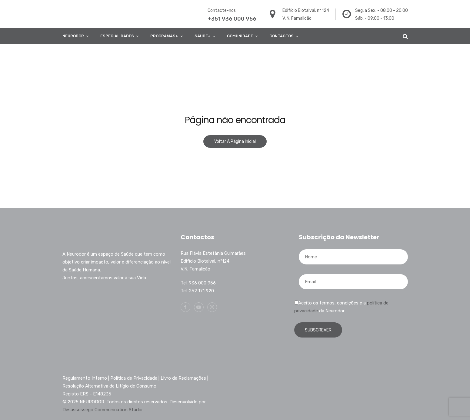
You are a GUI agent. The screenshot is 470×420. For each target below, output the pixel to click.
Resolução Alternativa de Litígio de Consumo (109, 386)
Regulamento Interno (84, 378)
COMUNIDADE (240, 36)
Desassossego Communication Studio (102, 409)
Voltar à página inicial (235, 141)
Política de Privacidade (133, 378)
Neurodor (73, 36)
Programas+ (164, 36)
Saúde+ (203, 36)
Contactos (281, 36)
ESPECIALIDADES (117, 36)
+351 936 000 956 (232, 18)
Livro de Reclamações (183, 378)
